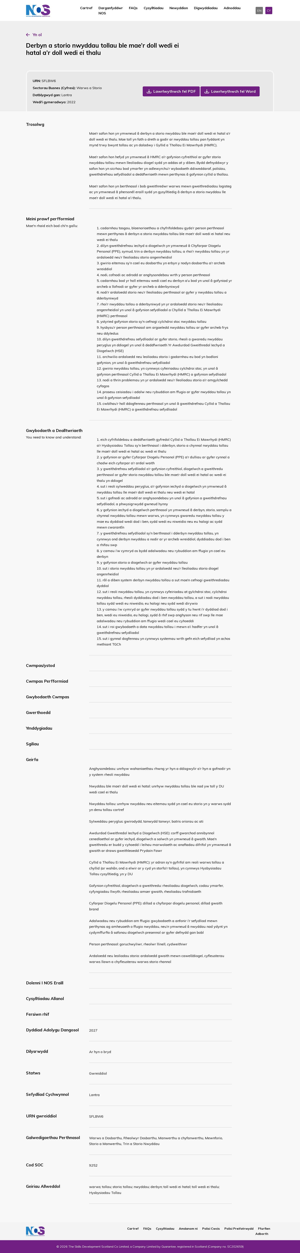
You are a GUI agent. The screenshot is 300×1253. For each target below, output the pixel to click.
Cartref (86, 8)
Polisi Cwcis (211, 1228)
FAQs (133, 8)
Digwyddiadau (206, 8)
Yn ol (37, 34)
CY (269, 10)
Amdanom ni (188, 1228)
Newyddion (179, 8)
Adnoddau (232, 8)
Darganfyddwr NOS (111, 10)
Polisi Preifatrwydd (239, 1228)
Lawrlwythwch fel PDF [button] (174, 91)
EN (259, 10)
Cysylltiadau (153, 8)
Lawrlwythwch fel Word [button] (233, 91)
